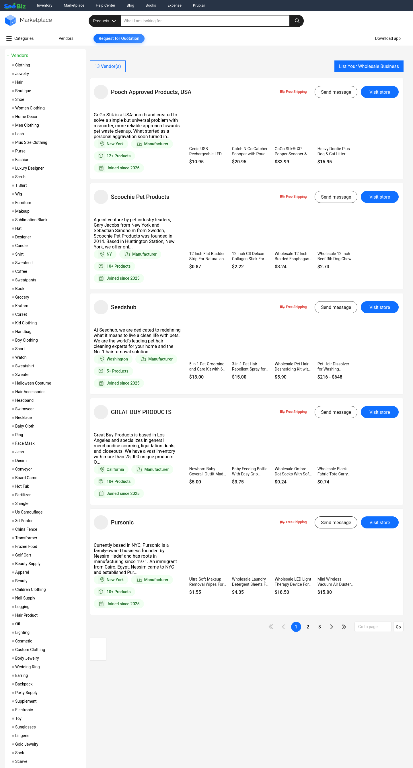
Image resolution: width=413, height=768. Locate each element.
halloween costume (33, 383)
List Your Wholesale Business (369, 66)
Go (398, 627)
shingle (21, 503)
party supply (26, 692)
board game (26, 477)
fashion (22, 159)
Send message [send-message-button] (336, 92)
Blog (130, 5)
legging (22, 606)
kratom (21, 305)
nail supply (25, 598)
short (20, 348)
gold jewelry (26, 744)
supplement (26, 701)
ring (19, 434)
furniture (23, 202)
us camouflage (28, 512)
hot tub (22, 486)
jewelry (22, 73)
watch (20, 357)
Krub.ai (199, 5)
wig (18, 194)
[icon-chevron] (284, 627)
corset (21, 314)
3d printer (24, 520)
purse (20, 151)
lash (19, 134)
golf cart (23, 555)
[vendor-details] (101, 92)
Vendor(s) (108, 66)
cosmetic (23, 641)
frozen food (26, 546)
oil (17, 624)
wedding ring (27, 667)
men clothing (27, 125)
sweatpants (25, 280)
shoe (19, 99)
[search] (212, 21)
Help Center (105, 5)
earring (21, 675)
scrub (20, 177)
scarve (21, 761)
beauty (21, 581)
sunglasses (25, 727)
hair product (26, 615)
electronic (24, 710)
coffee (21, 271)
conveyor (23, 469)
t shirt (21, 185)
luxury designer (29, 168)
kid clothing (26, 323)
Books (151, 5)
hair (19, 82)
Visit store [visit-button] (379, 92)
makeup (22, 211)
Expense (174, 5)
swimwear (24, 409)
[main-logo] (28, 24)
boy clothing (26, 340)
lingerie (22, 735)
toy (18, 718)
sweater (22, 374)
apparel (22, 572)
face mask (25, 443)
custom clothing (30, 649)
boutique (23, 91)
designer (23, 237)
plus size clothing (31, 142)
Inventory (44, 5)
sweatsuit (24, 262)
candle (21, 245)
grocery (22, 297)
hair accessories (30, 391)
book (19, 288)
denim (21, 460)
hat (18, 228)
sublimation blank (31, 220)
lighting (22, 632)
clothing (22, 65)
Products (105, 21)
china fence (26, 529)
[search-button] (296, 21)
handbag (23, 331)
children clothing (30, 589)
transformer (26, 538)
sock (19, 753)
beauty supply (27, 563)
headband (24, 400)
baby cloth (24, 426)
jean (19, 452)
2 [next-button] (308, 627)
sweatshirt (24, 366)
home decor (26, 116)
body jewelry (27, 658)
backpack (24, 684)
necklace (23, 417)
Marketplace (74, 5)
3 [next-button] (319, 627)
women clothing (30, 108)
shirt (19, 254)
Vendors (19, 55)
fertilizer (23, 495)
